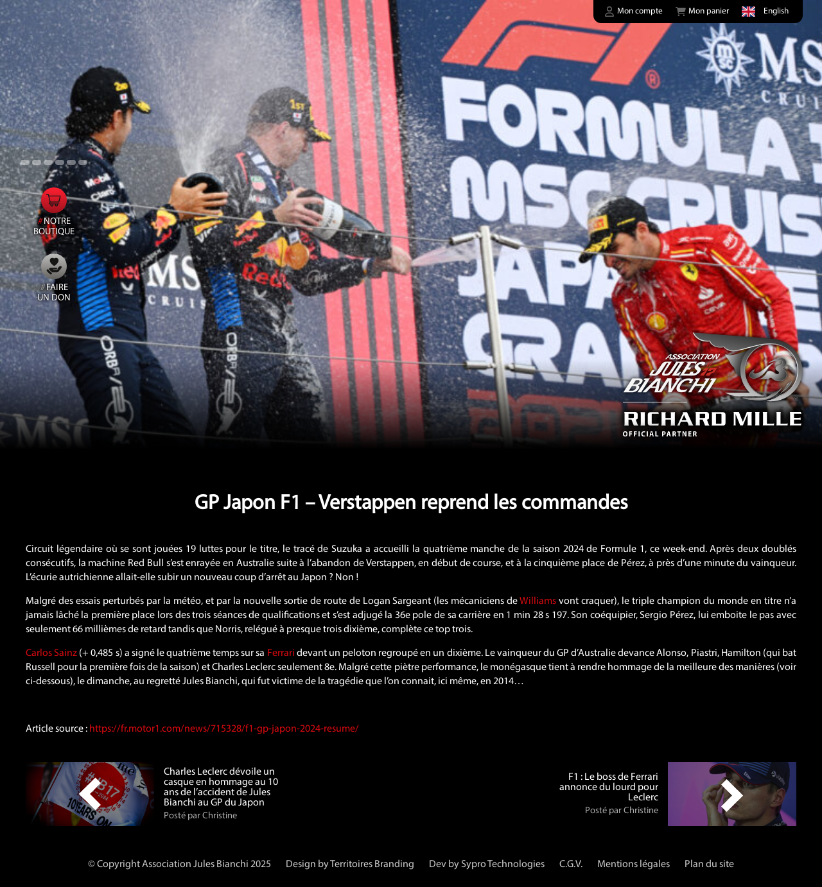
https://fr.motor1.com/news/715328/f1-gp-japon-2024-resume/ (224, 729)
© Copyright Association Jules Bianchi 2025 (179, 864)
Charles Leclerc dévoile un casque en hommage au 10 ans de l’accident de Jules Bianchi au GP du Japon (221, 787)
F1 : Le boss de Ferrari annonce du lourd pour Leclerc (608, 787)
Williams (538, 601)
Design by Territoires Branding (350, 864)
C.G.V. (570, 864)
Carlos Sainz (51, 653)
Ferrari (281, 653)
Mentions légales (633, 864)
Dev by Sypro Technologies (487, 864)
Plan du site (709, 864)
